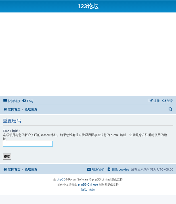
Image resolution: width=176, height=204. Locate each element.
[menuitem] (27, 100)
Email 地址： (12, 131)
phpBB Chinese (88, 184)
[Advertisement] (88, 55)
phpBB (61, 179)
